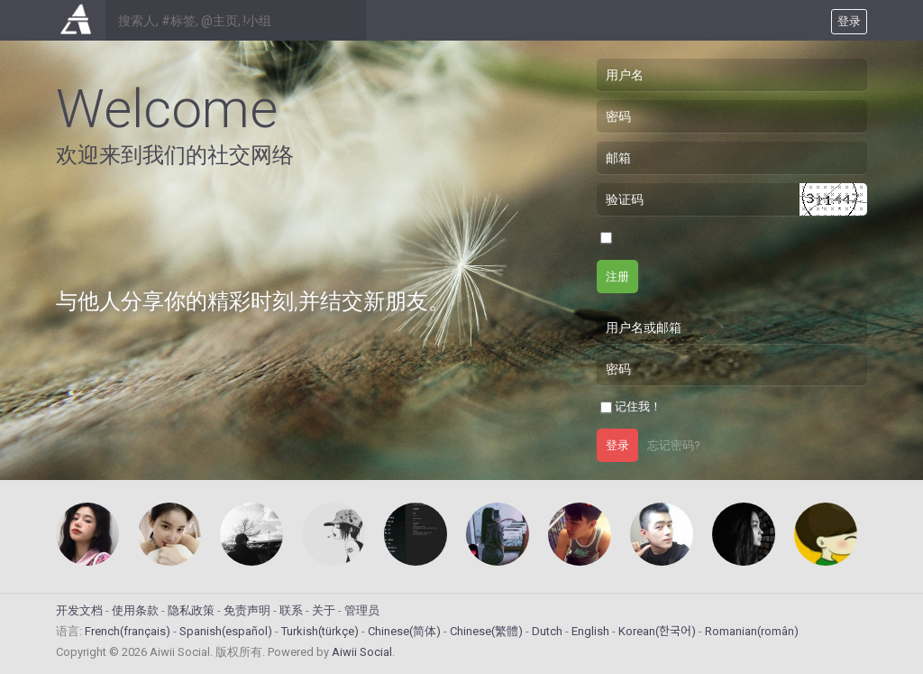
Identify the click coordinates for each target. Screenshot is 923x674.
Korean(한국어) (657, 631)
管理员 (361, 610)
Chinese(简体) (404, 631)
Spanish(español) (225, 631)
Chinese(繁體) (486, 631)
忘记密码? (673, 445)
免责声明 (247, 610)
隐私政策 (191, 610)
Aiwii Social (362, 652)
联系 (291, 610)
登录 (617, 445)
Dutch (547, 631)
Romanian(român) (752, 631)
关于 (323, 610)
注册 (617, 276)
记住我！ (638, 406)
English (590, 631)
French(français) (127, 631)
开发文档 (79, 610)
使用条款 (135, 610)
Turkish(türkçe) (320, 631)
